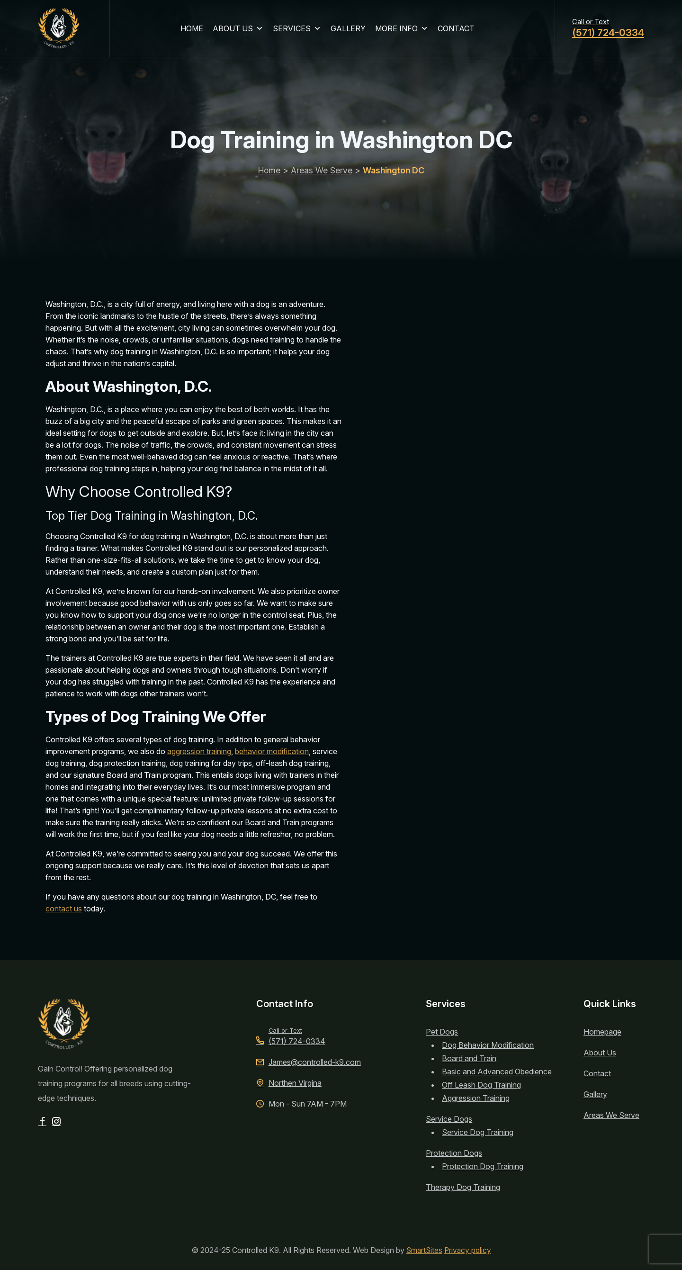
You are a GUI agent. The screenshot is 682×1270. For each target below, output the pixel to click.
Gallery (595, 1094)
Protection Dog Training (482, 1166)
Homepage (602, 1031)
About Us (599, 1052)
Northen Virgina (289, 1083)
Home (268, 179)
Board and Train (469, 1058)
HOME (193, 30)
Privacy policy (468, 1250)
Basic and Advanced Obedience (497, 1071)
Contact (597, 1073)
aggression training (199, 751)
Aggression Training (476, 1098)
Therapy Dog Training (463, 1187)
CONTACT (458, 30)
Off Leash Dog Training (481, 1085)
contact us (63, 908)
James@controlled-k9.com (308, 1062)
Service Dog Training (477, 1132)
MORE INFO (403, 30)
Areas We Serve (322, 179)
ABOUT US (240, 30)
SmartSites (423, 1250)
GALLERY (350, 30)
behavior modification (272, 751)
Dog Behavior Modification (488, 1045)
